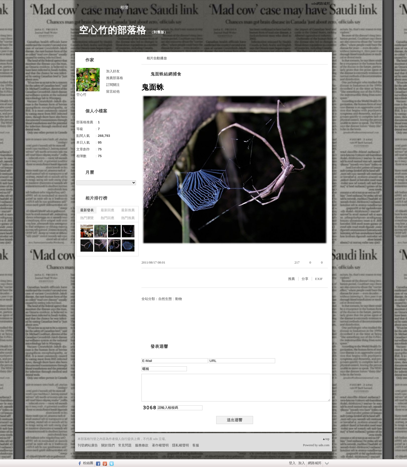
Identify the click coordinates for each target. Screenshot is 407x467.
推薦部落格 (114, 78)
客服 (195, 445)
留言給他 (113, 91)
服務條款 (141, 445)
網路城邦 (314, 463)
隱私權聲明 (180, 445)
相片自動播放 (157, 58)
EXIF (319, 279)
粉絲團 (88, 463)
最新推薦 (128, 210)
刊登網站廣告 (88, 445)
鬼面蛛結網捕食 (166, 74)
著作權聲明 (160, 445)
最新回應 (107, 210)
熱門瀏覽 (87, 218)
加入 (301, 463)
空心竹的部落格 (112, 30)
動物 (178, 299)
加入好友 (113, 71)
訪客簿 (155, 7)
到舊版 (158, 32)
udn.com (323, 445)
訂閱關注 (113, 85)
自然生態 (165, 299)
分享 (305, 279)
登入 (292, 463)
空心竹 (81, 95)
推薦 (291, 279)
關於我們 (108, 445)
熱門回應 (107, 218)
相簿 (124, 7)
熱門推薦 (128, 218)
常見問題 (125, 445)
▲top (325, 439)
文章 (93, 7)
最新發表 (87, 210)
